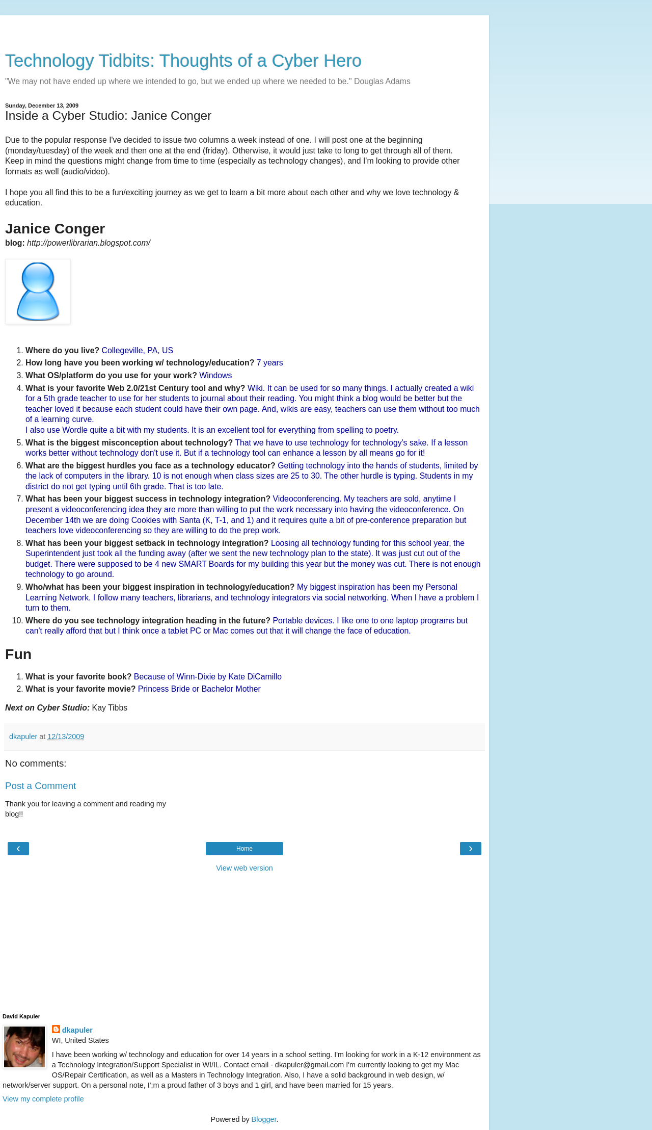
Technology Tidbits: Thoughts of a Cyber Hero (183, 60)
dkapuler (77, 1030)
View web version (244, 868)
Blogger (264, 1119)
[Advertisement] (244, 28)
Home (244, 848)
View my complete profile (43, 1099)
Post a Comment (40, 785)
